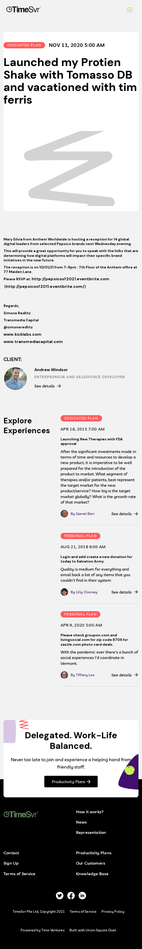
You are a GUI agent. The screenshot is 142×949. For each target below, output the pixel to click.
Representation (91, 832)
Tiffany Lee (87, 675)
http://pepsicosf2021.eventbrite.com (71, 280)
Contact (11, 852)
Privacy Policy (112, 911)
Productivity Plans (68, 783)
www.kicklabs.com (23, 336)
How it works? (89, 811)
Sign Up (11, 863)
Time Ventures (52, 930)
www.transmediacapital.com (33, 343)
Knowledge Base (92, 873)
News (81, 822)
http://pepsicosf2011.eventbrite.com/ (45, 288)
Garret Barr (87, 513)
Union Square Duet (101, 930)
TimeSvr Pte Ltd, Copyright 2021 (39, 911)
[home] (22, 10)
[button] (129, 10)
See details (46, 385)
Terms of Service (20, 873)
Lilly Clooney (88, 592)
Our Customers (90, 863)
